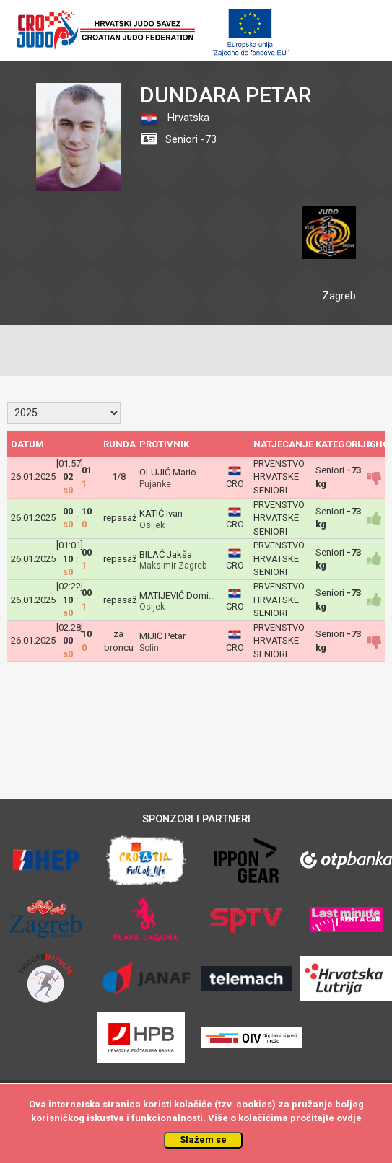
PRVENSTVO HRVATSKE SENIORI (279, 477)
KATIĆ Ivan (161, 513)
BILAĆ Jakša (165, 554)
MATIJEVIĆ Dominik (180, 595)
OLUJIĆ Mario (167, 472)
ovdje (349, 1117)
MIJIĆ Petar (162, 636)
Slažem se (203, 1139)
